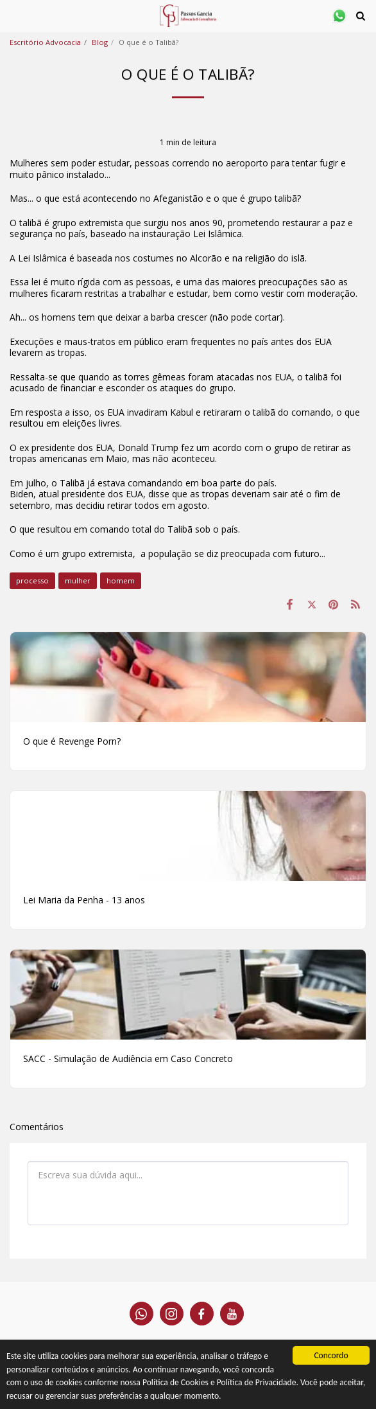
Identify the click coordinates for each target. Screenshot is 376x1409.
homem (121, 580)
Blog (100, 42)
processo (32, 580)
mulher (77, 580)
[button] (14, 15)
